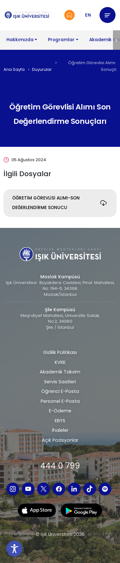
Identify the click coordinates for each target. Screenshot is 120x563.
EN (88, 15)
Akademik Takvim (60, 372)
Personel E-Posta (60, 401)
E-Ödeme (60, 411)
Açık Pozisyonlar (60, 440)
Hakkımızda (20, 40)
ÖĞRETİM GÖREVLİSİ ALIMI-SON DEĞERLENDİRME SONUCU (46, 203)
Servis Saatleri (60, 382)
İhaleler (60, 430)
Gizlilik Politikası (60, 352)
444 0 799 (60, 465)
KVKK (60, 362)
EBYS (60, 420)
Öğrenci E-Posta (60, 391)
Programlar (61, 40)
